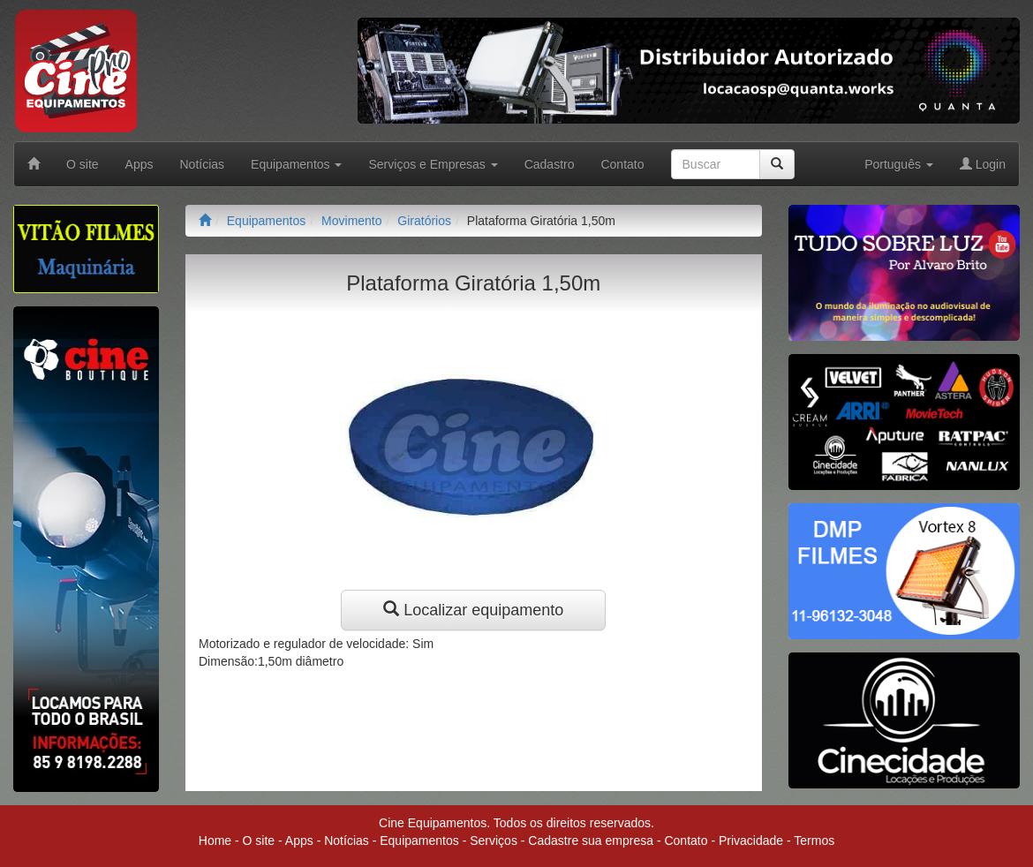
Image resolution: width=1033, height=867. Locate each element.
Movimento (351, 221)
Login (983, 164)
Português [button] (898, 164)
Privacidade (751, 840)
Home (215, 840)
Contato (622, 164)
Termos (814, 840)
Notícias (202, 164)
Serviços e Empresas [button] (432, 164)
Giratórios (424, 221)
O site (82, 164)
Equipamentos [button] (296, 164)
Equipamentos (266, 221)
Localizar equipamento (473, 609)
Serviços (493, 840)
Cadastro (549, 164)
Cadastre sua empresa (590, 840)
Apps (139, 164)
